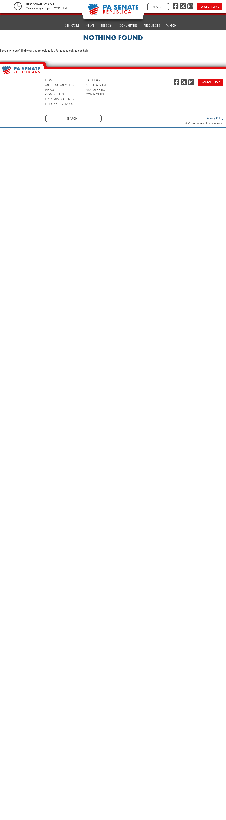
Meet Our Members (59, 85)
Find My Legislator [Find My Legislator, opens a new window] (59, 104)
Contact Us (95, 94)
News (90, 23)
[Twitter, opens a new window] (183, 6)
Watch (171, 19)
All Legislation (97, 85)
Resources (152, 20)
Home (54, 25)
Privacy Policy (215, 118)
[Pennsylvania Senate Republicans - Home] (113, 11)
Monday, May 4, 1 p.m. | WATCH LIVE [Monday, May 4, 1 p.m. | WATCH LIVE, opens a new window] (46, 8)
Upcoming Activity (59, 99)
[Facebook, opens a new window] (175, 6)
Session (107, 22)
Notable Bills (95, 90)
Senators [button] (72, 24)
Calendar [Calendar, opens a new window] (93, 80)
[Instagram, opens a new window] (190, 6)
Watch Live (210, 7)
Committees (128, 21)
